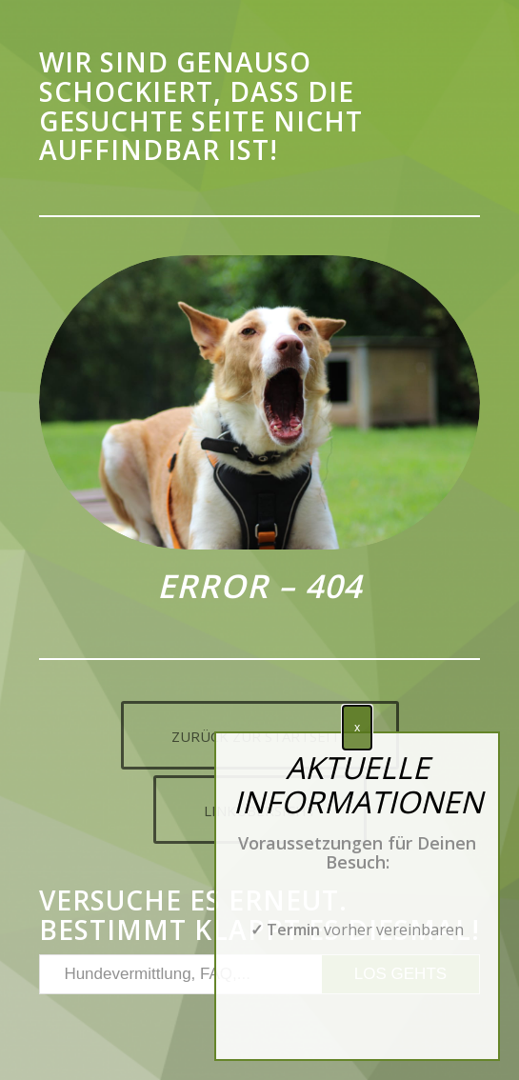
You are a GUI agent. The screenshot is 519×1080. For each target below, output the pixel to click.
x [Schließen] (357, 727)
